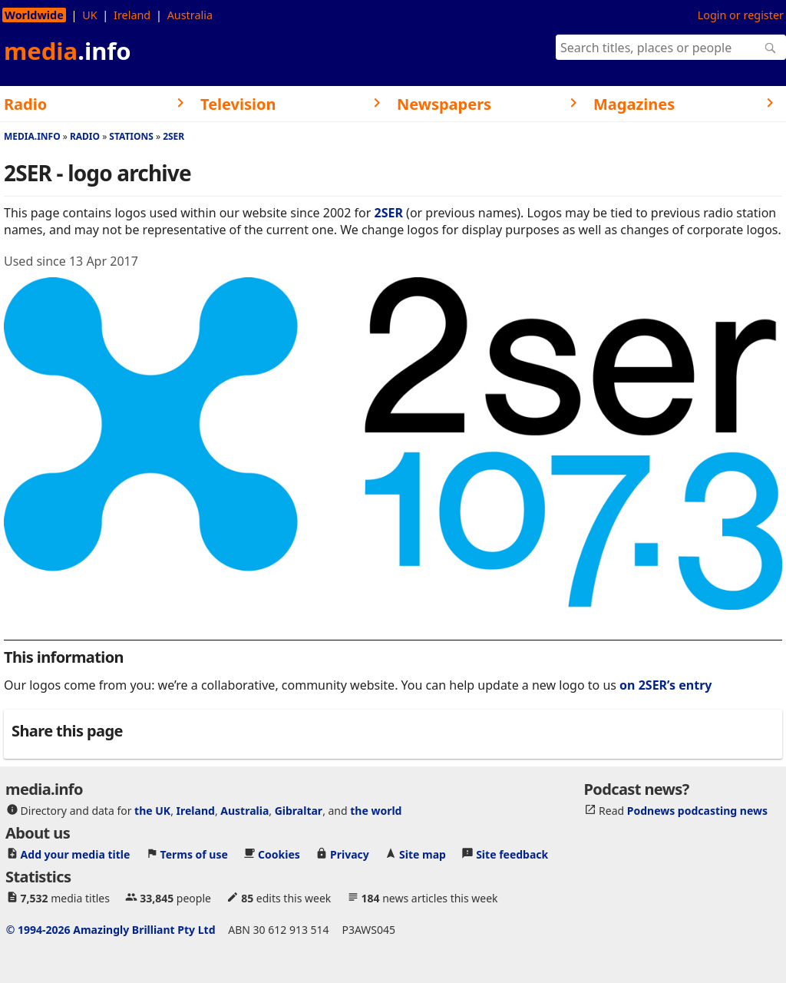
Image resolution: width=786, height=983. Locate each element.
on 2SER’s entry (665, 685)
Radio (85, 136)
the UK (152, 810)
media (67, 51)
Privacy (349, 854)
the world (375, 810)
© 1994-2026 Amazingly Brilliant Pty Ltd (111, 929)
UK (89, 15)
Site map (422, 854)
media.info (32, 136)
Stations (131, 136)
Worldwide (34, 15)
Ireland (132, 15)
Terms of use (194, 854)
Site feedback (512, 854)
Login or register (741, 15)
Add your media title (75, 854)
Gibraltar (298, 810)
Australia (190, 15)
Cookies (279, 854)
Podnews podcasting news (697, 810)
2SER (173, 136)
